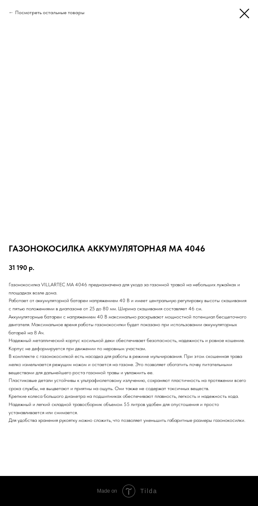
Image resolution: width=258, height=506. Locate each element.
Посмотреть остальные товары (50, 12)
